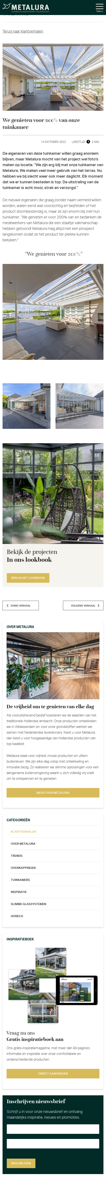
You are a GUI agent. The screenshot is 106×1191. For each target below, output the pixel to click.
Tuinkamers (20, 880)
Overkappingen (23, 868)
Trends (16, 855)
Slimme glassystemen (28, 904)
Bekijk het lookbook (28, 578)
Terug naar (23, 31)
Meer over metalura (53, 792)
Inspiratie (19, 892)
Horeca (17, 916)
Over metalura (23, 843)
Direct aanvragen (53, 1073)
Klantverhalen (23, 831)
